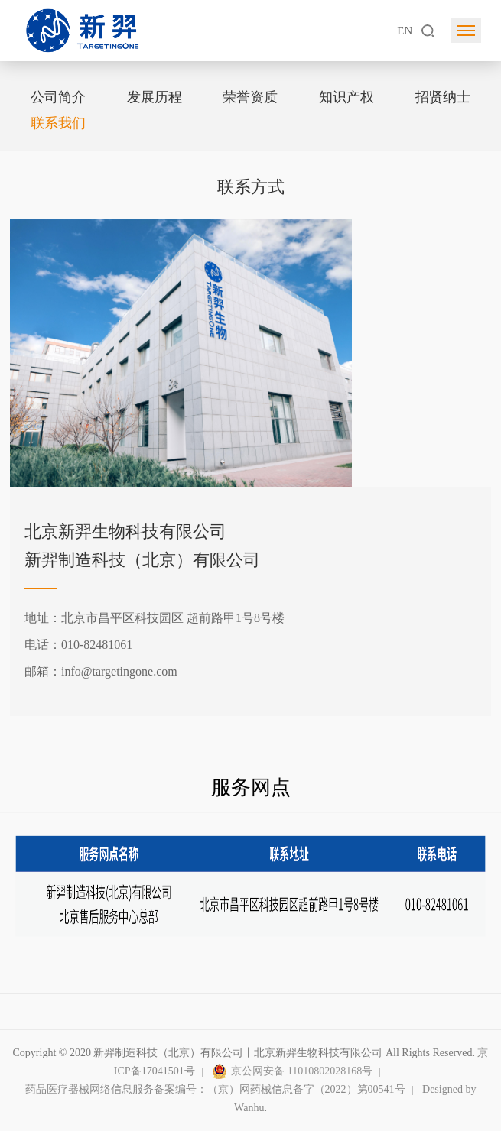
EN (404, 30)
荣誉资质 (250, 97)
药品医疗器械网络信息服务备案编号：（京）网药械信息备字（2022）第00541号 (215, 1089)
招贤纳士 (442, 97)
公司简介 (58, 97)
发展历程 (154, 97)
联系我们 (58, 123)
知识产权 (346, 97)
